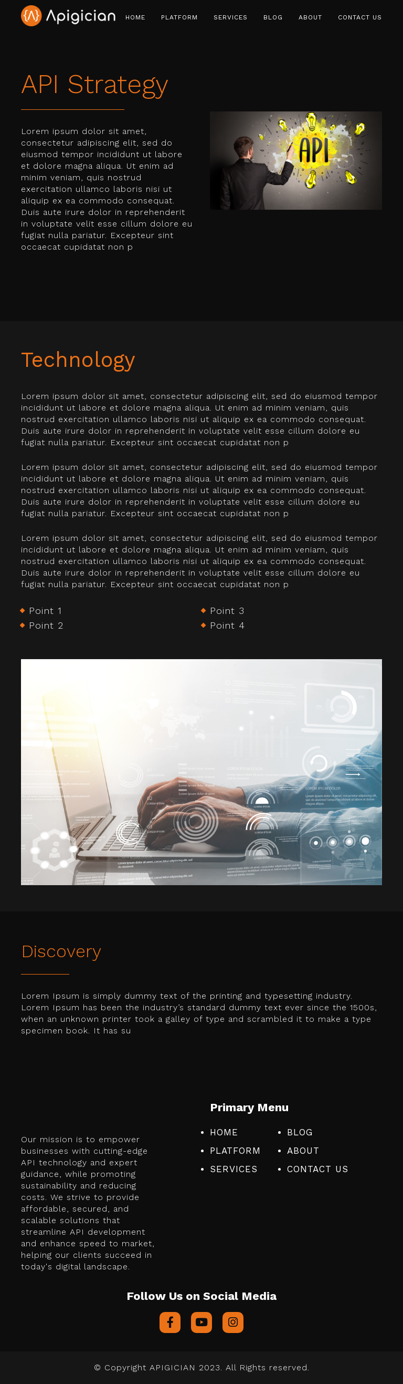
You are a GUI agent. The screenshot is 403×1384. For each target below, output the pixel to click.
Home (135, 17)
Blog (273, 17)
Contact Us (360, 17)
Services (231, 17)
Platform (179, 17)
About (310, 17)
